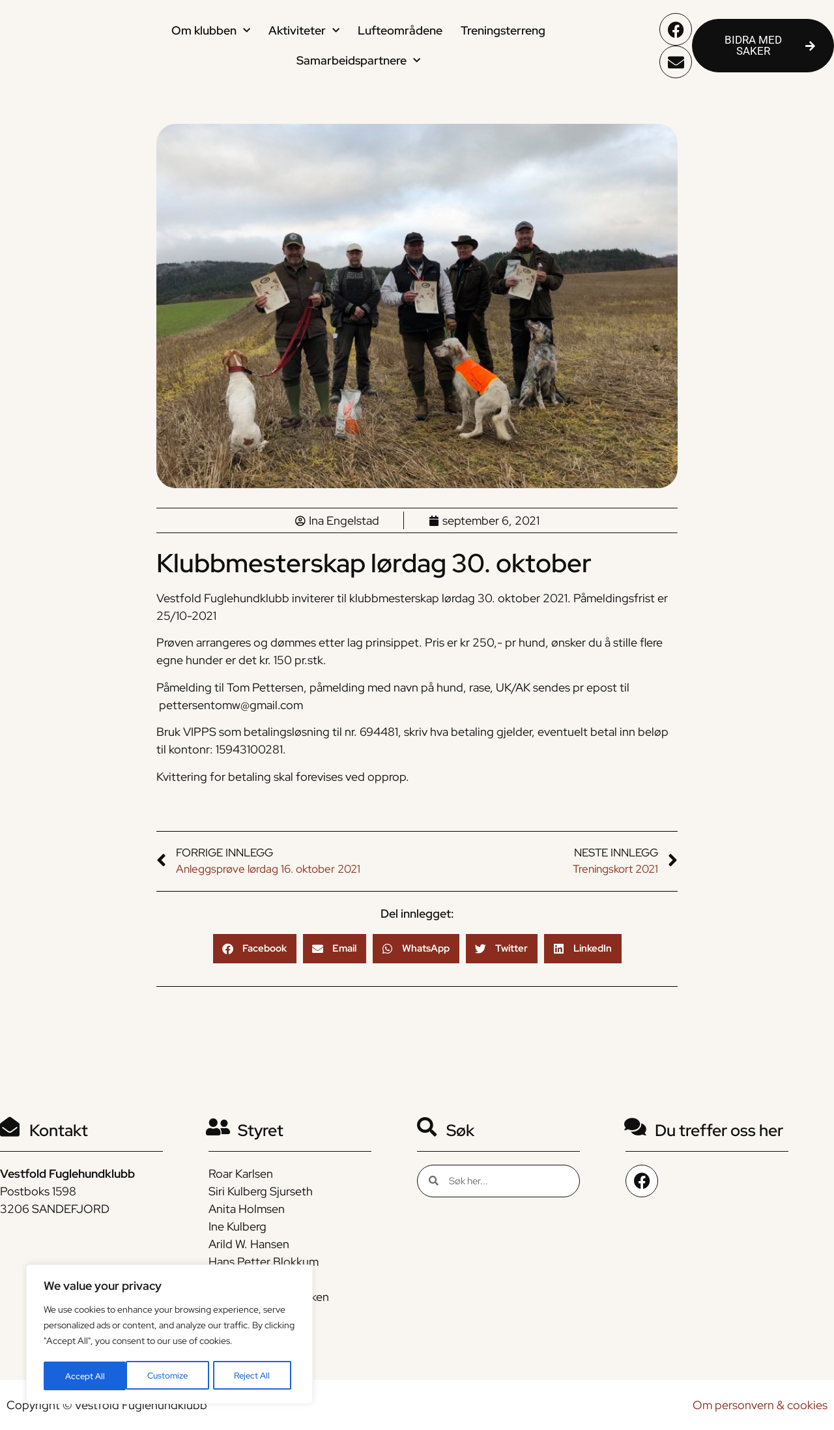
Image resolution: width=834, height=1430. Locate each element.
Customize (85, 1376)
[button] (254, 948)
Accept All (255, 1376)
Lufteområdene (400, 30)
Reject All (170, 1376)
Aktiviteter (303, 31)
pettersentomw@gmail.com (231, 704)
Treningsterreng (503, 30)
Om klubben (210, 31)
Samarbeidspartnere (358, 61)
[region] (169, 1335)
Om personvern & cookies (760, 1404)
